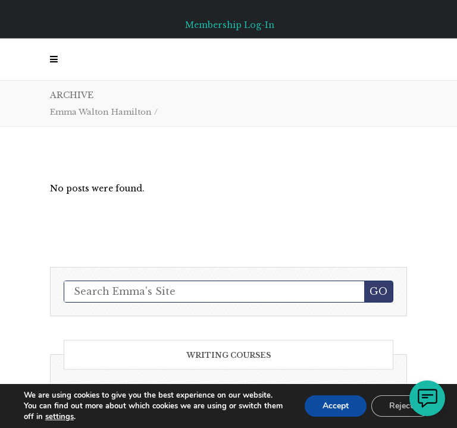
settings (59, 416)
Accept (336, 405)
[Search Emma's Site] (214, 291)
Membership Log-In (229, 25)
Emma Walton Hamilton (101, 112)
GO (378, 291)
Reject (401, 405)
